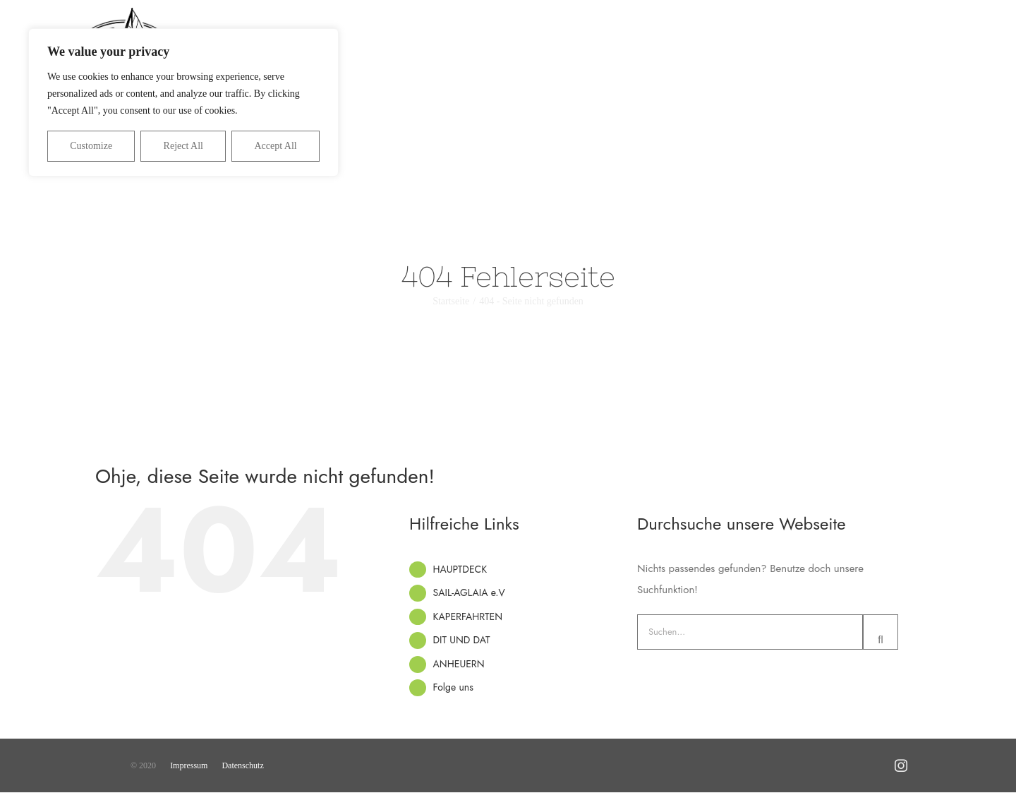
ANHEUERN (459, 664)
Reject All (183, 146)
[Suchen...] (750, 632)
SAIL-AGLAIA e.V (469, 592)
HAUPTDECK (460, 569)
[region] (183, 102)
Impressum (188, 765)
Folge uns (453, 687)
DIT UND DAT (461, 640)
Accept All (275, 146)
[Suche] (880, 632)
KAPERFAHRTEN (468, 616)
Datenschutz (242, 765)
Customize (91, 146)
